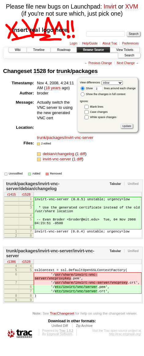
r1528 (26, 195)
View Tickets (124, 50)
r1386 (11, 268)
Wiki (18, 50)
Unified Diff (59, 339)
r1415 (11, 195)
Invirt (110, 6)
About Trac (109, 43)
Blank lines (97, 106)
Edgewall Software (59, 348)
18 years (53, 88)
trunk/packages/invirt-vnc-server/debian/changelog (32, 186)
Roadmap (63, 50)
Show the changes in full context (103, 94)
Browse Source (93, 50)
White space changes (103, 117)
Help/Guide (89, 43)
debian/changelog (59, 153)
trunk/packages (77, 71)
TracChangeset (62, 327)
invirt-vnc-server (57, 159)
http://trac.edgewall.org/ (125, 348)
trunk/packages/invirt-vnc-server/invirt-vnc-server (50, 260)
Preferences (130, 43)
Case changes (99, 111)
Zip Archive (84, 339)
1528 (39, 71)
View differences (90, 82)
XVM (131, 6)
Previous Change (100, 63)
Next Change (126, 63)
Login (73, 43)
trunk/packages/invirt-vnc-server (65, 137)
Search (129, 55)
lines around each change (115, 88)
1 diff (81, 153)
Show (87, 88)
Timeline (38, 50)
